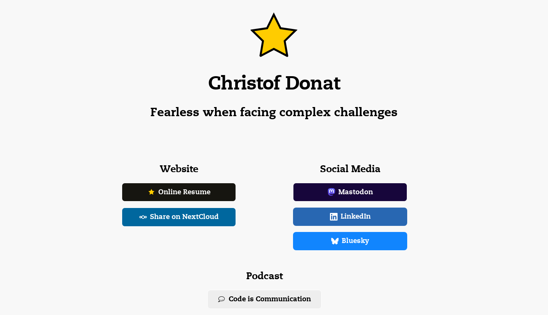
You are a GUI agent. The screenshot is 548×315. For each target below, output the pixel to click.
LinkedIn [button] (350, 216)
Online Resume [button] (179, 192)
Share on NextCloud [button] (179, 217)
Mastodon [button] (350, 192)
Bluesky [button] (350, 241)
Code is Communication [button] (264, 299)
